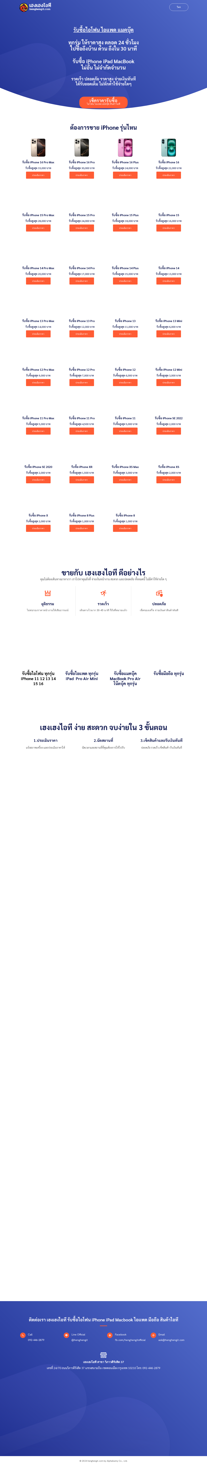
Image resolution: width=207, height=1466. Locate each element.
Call (30, 1334)
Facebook (120, 1334)
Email (161, 1334)
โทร (179, 7)
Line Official (78, 1334)
